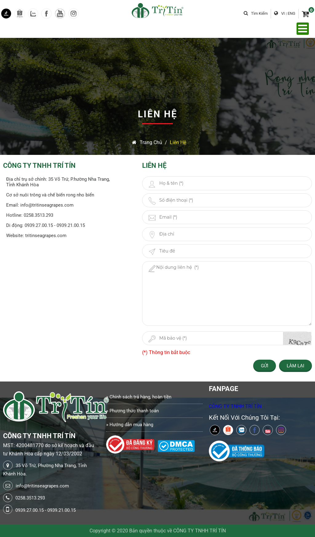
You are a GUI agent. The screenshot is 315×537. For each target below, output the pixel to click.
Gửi (264, 366)
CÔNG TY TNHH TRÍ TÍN (235, 406)
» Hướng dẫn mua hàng (129, 424)
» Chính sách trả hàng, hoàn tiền (138, 397)
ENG (291, 13)
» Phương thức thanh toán (132, 411)
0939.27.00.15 (29, 510)
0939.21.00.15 (61, 510)
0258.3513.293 (30, 498)
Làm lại (295, 366)
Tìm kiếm (256, 13)
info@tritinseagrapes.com (42, 486)
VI (283, 13)
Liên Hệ (178, 142)
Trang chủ (147, 142)
